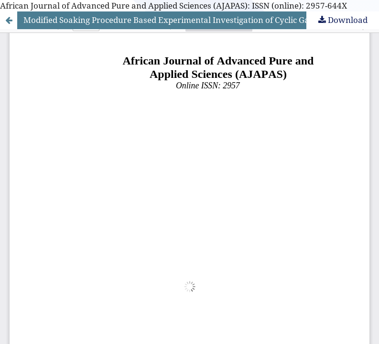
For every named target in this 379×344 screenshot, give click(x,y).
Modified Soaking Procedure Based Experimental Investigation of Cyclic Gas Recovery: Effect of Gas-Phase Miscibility (201, 19)
